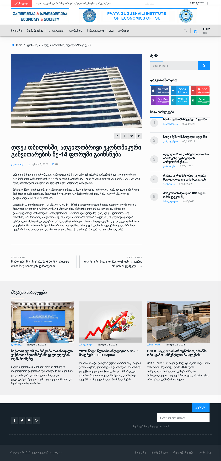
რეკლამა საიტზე (183, 453)
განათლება (169, 166)
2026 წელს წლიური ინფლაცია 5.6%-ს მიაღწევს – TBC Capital (108, 353)
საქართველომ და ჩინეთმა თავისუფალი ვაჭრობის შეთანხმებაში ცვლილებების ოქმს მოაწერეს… (42, 355)
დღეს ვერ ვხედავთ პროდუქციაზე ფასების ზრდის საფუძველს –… (112, 261)
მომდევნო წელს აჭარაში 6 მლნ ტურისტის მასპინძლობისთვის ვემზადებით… (42, 261)
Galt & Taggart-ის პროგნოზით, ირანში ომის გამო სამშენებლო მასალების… (176, 353)
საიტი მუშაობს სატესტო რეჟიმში (185, 119)
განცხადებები (170, 123)
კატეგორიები (56, 30)
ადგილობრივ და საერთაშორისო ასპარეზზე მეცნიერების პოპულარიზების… (186, 158)
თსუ (111, 30)
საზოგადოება (95, 30)
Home (18, 45)
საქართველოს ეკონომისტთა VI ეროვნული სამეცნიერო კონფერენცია (73, 3)
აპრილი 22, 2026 (36, 344)
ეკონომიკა (75, 30)
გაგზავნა (200, 407)
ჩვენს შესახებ (35, 30)
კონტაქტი (124, 30)
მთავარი (16, 30)
